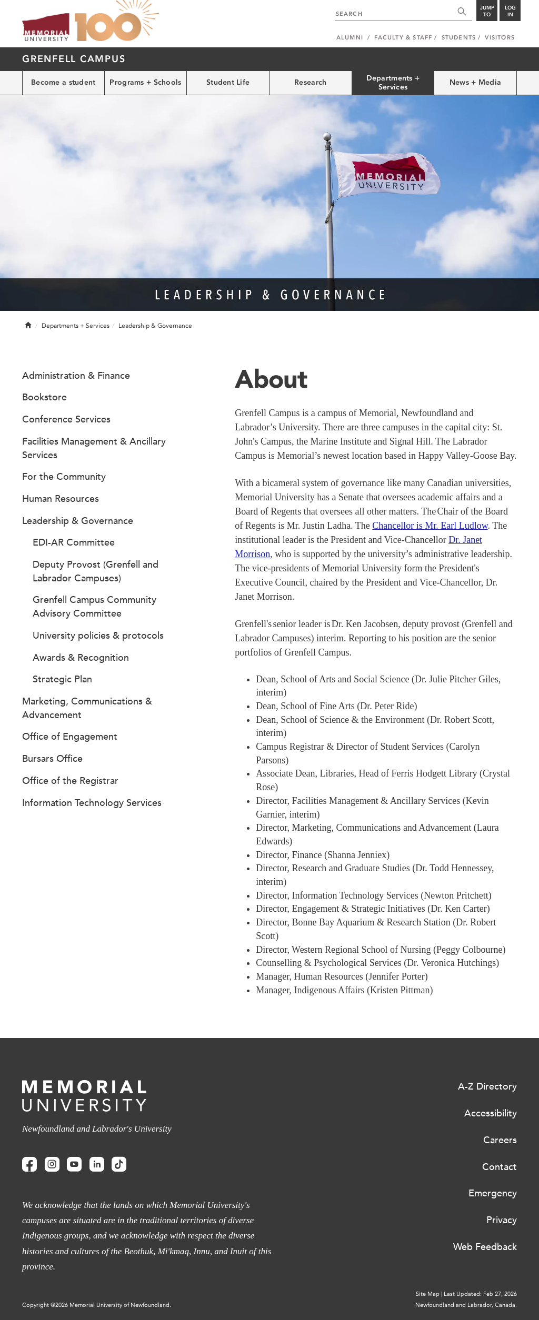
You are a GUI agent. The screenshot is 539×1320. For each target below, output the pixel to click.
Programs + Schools (145, 82)
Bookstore (44, 397)
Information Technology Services (92, 803)
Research (310, 82)
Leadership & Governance (77, 521)
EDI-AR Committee (74, 542)
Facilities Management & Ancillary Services (94, 448)
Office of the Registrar (70, 781)
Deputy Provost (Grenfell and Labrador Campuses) (95, 571)
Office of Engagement (69, 736)
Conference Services (66, 419)
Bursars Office (52, 758)
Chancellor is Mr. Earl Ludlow (429, 525)
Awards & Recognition (81, 657)
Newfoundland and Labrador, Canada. (466, 1305)
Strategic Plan (62, 679)
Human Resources (60, 499)
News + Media (475, 82)
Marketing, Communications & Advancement (87, 708)
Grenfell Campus (73, 59)
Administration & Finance (76, 375)
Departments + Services (393, 83)
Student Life (227, 82)
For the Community (64, 476)
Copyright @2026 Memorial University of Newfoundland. (96, 1305)
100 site (117, 21)
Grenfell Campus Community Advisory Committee (94, 606)
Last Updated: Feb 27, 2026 (480, 1294)
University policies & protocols (98, 635)
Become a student (63, 82)
